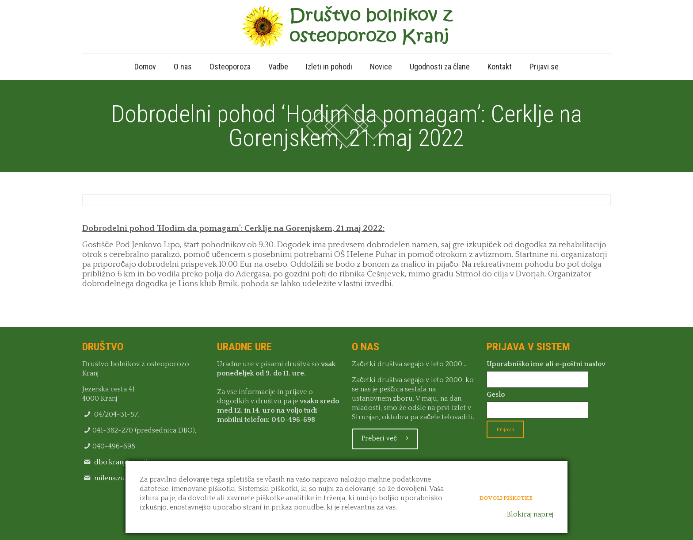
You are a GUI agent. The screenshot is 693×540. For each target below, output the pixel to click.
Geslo (496, 394)
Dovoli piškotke (506, 496)
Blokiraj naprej (530, 514)
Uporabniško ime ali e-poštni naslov (546, 364)
